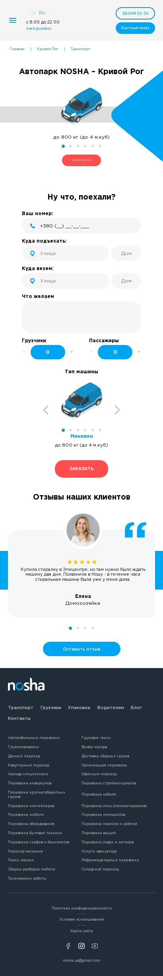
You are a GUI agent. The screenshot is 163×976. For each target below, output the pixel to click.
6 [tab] (99, 146)
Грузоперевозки (23, 747)
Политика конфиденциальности (82, 908)
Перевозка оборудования (31, 824)
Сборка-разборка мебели (31, 869)
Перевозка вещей (99, 833)
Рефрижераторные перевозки (110, 860)
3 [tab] (78, 146)
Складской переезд (100, 869)
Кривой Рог (47, 49)
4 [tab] (85, 146)
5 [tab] (92, 146)
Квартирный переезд (28, 765)
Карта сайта (81, 931)
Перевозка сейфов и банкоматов (38, 842)
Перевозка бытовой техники (35, 833)
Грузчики (51, 707)
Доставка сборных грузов (105, 756)
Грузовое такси (96, 738)
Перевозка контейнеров (31, 806)
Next (117, 409)
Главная (17, 49)
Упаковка (79, 707)
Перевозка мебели (26, 815)
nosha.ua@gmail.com (82, 960)
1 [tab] (63, 146)
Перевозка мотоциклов (103, 815)
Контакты (19, 718)
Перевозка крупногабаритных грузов (36, 794)
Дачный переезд (24, 756)
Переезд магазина (25, 851)
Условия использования (81, 919)
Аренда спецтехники (28, 774)
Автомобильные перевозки (34, 738)
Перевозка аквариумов (29, 783)
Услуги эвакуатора (99, 851)
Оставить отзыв (82, 649)
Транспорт (20, 707)
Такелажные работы (27, 878)
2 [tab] (70, 146)
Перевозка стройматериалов (109, 783)
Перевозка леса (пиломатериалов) (114, 806)
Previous (45, 409)
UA (33, 12)
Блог (136, 707)
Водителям (110, 707)
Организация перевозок (104, 765)
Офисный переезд (99, 774)
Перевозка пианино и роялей (109, 824)
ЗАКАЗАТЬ (81, 160)
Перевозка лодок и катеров (108, 842)
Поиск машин (21, 860)
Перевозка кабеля (99, 794)
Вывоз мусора (94, 747)
